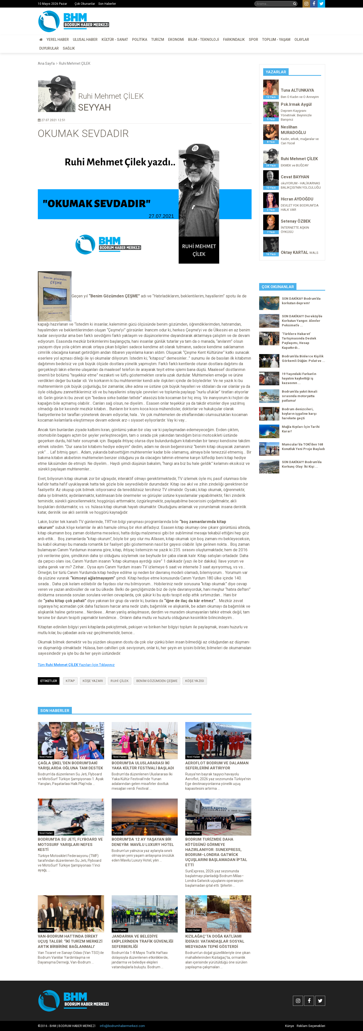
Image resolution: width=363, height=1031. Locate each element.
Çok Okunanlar (85, 4)
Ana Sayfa (46, 63)
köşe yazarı (93, 681)
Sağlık (69, 48)
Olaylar (301, 40)
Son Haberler (107, 4)
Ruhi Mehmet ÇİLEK (74, 63)
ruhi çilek (120, 681)
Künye (289, 1026)
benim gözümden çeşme (156, 681)
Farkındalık (234, 40)
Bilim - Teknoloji (203, 40)
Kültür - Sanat (115, 40)
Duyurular (49, 48)
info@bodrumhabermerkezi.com (122, 1026)
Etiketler (48, 681)
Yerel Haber (58, 40)
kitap (70, 681)
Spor (253, 40)
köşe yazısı (194, 681)
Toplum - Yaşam (276, 40)
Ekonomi (176, 40)
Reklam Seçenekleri (311, 1026)
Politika (139, 40)
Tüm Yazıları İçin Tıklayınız (76, 665)
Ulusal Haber (85, 40)
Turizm (157, 40)
